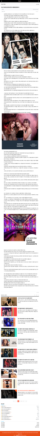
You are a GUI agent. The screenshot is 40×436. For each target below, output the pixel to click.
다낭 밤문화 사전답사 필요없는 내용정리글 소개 (26, 328)
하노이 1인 (3, 406)
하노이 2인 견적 (4, 415)
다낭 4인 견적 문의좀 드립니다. (6, 416)
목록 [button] (37, 11)
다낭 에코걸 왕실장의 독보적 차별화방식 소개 (26, 339)
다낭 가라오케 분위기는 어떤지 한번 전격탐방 (26, 318)
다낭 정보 (37, 4)
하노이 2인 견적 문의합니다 (5, 409)
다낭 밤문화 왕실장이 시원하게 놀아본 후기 (25, 308)
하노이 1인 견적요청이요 (5, 413)
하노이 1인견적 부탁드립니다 (6, 407)
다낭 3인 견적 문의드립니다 (5, 419)
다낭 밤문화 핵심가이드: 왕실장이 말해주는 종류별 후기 (27, 349)
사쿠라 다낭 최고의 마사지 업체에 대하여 (25, 298)
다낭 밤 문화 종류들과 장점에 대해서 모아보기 (26, 370)
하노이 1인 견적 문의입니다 (5, 412)
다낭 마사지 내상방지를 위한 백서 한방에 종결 (26, 380)
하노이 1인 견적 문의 (4, 410)
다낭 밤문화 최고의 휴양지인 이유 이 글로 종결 (26, 359)
